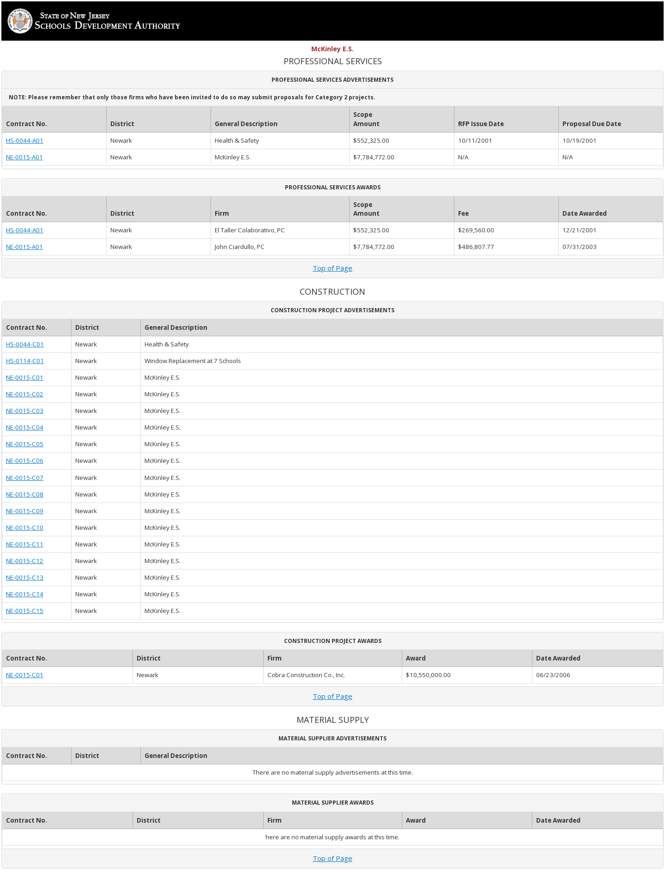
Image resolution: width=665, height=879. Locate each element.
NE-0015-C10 (24, 527)
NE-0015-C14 (24, 594)
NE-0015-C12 (24, 561)
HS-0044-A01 (24, 140)
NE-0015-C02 (24, 394)
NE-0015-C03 (24, 410)
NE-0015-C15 (24, 610)
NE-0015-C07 (24, 477)
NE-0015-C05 (24, 444)
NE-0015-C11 (24, 544)
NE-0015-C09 (24, 511)
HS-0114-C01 (25, 361)
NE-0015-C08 (24, 494)
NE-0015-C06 (24, 460)
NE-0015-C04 (24, 427)
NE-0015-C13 (24, 577)
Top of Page (332, 268)
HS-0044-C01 (25, 344)
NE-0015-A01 (24, 157)
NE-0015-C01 (24, 377)
